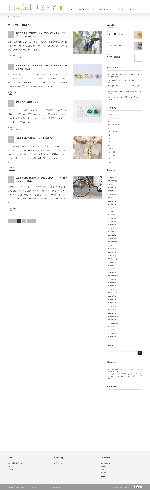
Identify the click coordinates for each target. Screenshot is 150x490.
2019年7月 (111, 201)
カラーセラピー (112, 128)
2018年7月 (111, 225)
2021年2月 (111, 177)
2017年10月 (111, 242)
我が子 (111, 158)
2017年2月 (111, 269)
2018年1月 (111, 231)
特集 (109, 138)
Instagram (104, 472)
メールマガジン (105, 463)
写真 (109, 135)
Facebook (112, 386)
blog (20, 57)
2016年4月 (111, 303)
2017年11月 (111, 238)
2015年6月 (111, 337)
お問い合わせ (135, 9)
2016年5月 (111, 299)
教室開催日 (11, 469)
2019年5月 (111, 208)
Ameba (112, 362)
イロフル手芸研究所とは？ (15, 463)
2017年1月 (111, 272)
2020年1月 (111, 191)
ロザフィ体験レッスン (115, 34)
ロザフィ (12, 130)
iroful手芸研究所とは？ (86, 9)
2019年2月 (111, 214)
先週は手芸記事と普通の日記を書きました (34, 138)
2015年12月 (111, 316)
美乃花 (110, 121)
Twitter (103, 476)
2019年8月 (111, 198)
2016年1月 (111, 313)
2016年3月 (111, 306)
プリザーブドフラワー (114, 124)
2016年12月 (111, 275)
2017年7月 (111, 252)
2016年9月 (111, 286)
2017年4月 (111, 262)
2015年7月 (111, 333)
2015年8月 (111, 330)
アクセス (122, 9)
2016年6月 (111, 296)
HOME (70, 9)
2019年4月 (111, 211)
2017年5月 (111, 259)
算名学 (111, 148)
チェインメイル (112, 118)
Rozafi (109, 31)
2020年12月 (111, 181)
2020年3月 (111, 187)
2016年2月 (111, 309)
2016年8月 (111, 289)
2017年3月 (111, 265)
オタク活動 (112, 152)
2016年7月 (111, 292)
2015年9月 (111, 326)
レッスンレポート (113, 131)
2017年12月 (111, 235)
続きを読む (12, 55)
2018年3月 (111, 228)
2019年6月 (111, 204)
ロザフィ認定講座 (113, 57)
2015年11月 (111, 320)
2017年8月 (111, 248)
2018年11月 (111, 221)
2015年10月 (111, 323)
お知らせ (19, 130)
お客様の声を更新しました (27, 102)
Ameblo (103, 469)
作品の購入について (106, 9)
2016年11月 (111, 279)
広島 (110, 162)
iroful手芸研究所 (125, 487)
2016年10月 (111, 282)
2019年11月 (111, 194)
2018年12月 (111, 218)
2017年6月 (111, 255)
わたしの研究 (13, 57)
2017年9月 (111, 245)
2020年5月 (111, 184)
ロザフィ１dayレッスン (116, 45)
